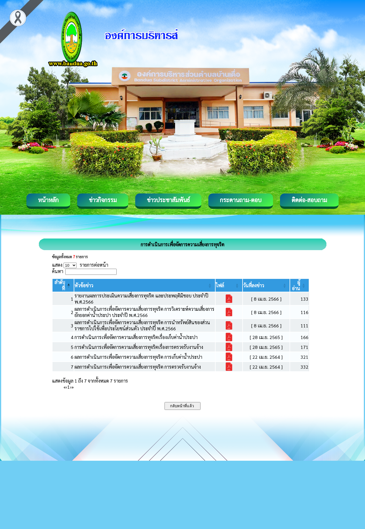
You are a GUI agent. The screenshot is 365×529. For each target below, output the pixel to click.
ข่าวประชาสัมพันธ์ (168, 200)
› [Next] (70, 387)
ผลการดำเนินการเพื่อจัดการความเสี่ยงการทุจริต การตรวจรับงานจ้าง (138, 367)
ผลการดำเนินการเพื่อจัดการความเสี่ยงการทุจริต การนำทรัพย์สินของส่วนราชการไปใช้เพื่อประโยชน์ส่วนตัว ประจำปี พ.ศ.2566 (142, 325)
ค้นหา (57, 271)
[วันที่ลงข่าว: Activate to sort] (266, 285)
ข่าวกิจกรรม (103, 200)
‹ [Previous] (66, 387)
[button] (84, 285)
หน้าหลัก (48, 200)
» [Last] (72, 387)
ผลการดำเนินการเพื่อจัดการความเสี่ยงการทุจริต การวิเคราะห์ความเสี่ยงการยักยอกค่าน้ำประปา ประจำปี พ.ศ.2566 (144, 312)
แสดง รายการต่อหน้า (80, 265)
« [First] (65, 387)
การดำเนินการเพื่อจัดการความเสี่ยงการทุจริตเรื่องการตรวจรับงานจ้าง (139, 347)
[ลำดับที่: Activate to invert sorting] (63, 285)
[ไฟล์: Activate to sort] (229, 285)
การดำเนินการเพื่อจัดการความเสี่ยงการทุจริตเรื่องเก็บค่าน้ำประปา (136, 337)
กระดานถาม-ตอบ (240, 200)
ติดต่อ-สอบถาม (309, 200)
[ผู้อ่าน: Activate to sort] (299, 285)
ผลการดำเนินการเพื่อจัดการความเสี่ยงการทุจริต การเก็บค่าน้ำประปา (138, 357)
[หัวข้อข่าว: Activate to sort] (144, 285)
